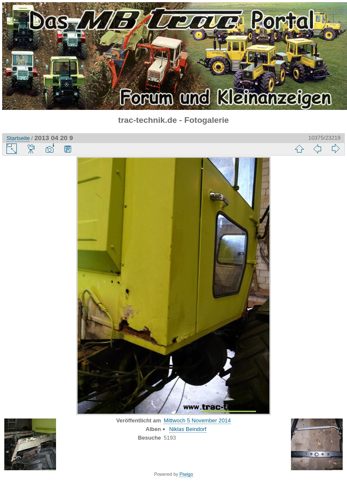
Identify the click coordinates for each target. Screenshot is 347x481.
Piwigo (186, 474)
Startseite (18, 138)
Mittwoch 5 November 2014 (197, 420)
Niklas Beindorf (187, 429)
